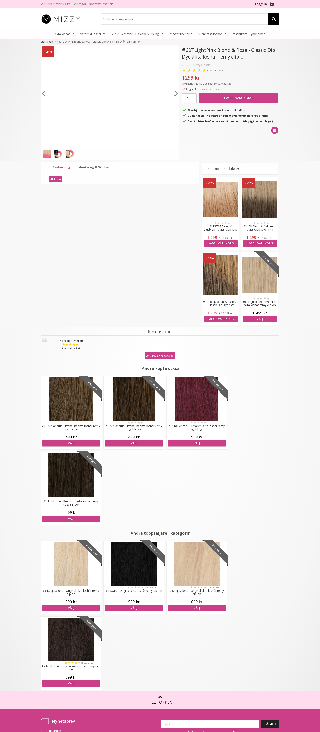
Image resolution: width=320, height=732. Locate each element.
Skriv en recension (160, 356)
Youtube (227, 653)
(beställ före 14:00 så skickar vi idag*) (246, 623)
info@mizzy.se (50, 612)
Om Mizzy (107, 613)
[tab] (61, 167)
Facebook (227, 647)
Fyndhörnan (257, 34)
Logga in (261, 4)
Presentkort (239, 34)
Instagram (228, 659)
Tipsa (55, 179)
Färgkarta (167, 613)
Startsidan (47, 41)
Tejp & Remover (121, 34)
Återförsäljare (110, 638)
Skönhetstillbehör (213, 33)
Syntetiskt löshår (93, 33)
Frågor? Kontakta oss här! (95, 4)
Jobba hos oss (110, 632)
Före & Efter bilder (173, 638)
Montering (168, 632)
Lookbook (107, 619)
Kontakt (46, 669)
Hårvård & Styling (150, 33)
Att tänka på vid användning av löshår (186, 619)
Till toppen (160, 549)
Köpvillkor (47, 657)
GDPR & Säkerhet (112, 644)
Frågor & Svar (50, 651)
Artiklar (165, 644)
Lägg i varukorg (238, 98)
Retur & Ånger (50, 663)
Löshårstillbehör (182, 33)
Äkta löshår (65, 33)
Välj (260, 319)
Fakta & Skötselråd (174, 625)
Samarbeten (109, 625)
